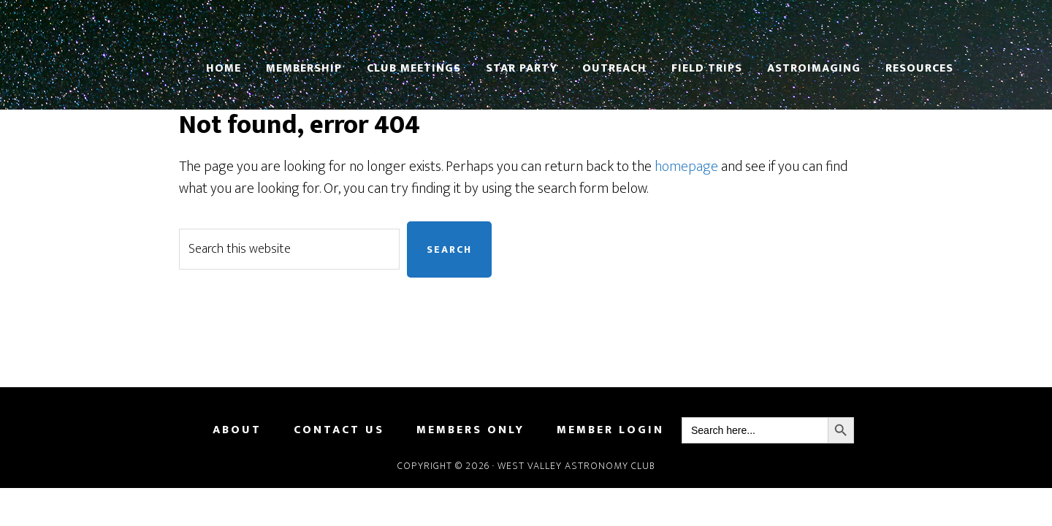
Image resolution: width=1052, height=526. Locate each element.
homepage (686, 166)
